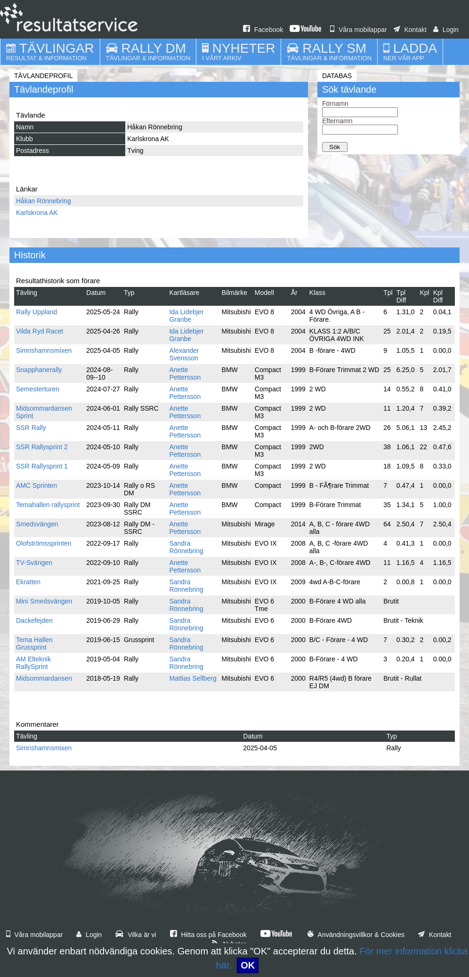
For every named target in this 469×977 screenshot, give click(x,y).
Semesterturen (37, 389)
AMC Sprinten (36, 485)
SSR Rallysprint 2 (42, 447)
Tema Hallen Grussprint (34, 643)
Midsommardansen (44, 678)
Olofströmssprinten (43, 543)
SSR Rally (31, 427)
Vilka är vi (135, 934)
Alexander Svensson (184, 354)
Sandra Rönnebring (186, 547)
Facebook (263, 29)
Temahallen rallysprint (48, 504)
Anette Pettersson (185, 373)
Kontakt (410, 29)
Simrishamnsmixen (44, 350)
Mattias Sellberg (192, 678)
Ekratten (28, 582)
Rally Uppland (36, 312)
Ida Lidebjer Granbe (186, 315)
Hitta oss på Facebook (208, 934)
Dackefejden (34, 620)
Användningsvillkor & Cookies (355, 934)
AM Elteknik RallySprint (33, 662)
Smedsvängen (37, 524)
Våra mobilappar (358, 29)
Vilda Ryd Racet (39, 331)
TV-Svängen (34, 562)
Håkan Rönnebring (43, 201)
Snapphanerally (39, 369)
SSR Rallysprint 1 (42, 466)
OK (248, 965)
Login (446, 29)
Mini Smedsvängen (44, 601)
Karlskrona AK (37, 212)
